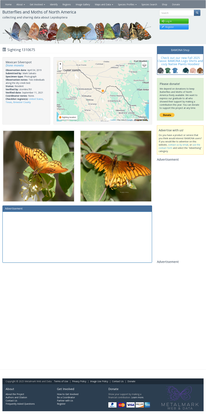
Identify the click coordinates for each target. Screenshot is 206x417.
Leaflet (113, 120)
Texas (9, 102)
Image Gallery (83, 4)
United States (36, 98)
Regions (66, 4)
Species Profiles (127, 4)
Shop (164, 4)
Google (129, 120)
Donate (176, 4)
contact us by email (178, 144)
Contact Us (118, 381)
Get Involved (37, 4)
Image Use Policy (99, 381)
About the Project (15, 394)
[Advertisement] (77, 236)
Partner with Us (65, 400)
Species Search (149, 4)
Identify (54, 4)
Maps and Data (104, 4)
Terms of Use (61, 381)
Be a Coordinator (66, 397)
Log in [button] (167, 21)
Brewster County (22, 102)
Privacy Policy (79, 381)
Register (61, 403)
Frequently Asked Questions (20, 403)
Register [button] (168, 26)
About (20, 4)
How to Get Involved (67, 394)
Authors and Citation (16, 397)
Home (8, 4)
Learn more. (137, 397)
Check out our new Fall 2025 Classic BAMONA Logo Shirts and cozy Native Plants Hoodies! (180, 61)
